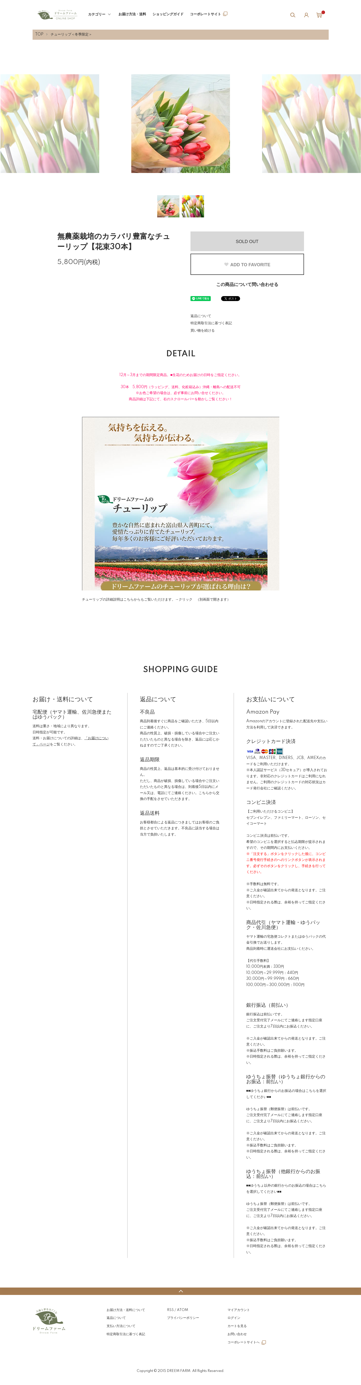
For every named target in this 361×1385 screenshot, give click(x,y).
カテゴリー (96, 15)
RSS (170, 1310)
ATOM (182, 1310)
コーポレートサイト (205, 14)
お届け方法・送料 (132, 14)
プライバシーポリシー (183, 1318)
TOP (39, 35)
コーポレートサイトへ (244, 1342)
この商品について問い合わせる (247, 284)
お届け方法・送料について (126, 1310)
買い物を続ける (202, 331)
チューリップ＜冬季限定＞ (71, 35)
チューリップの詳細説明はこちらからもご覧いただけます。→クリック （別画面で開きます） (156, 600)
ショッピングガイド (168, 14)
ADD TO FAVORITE (247, 264)
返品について (200, 316)
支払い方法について (121, 1326)
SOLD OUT (247, 241)
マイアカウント (239, 1310)
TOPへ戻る (180, 1291)
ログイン (234, 1318)
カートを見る (237, 1326)
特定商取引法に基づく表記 (211, 323)
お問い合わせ (237, 1334)
